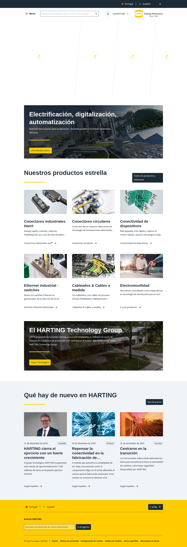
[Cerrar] (160, 4)
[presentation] (144, 4)
